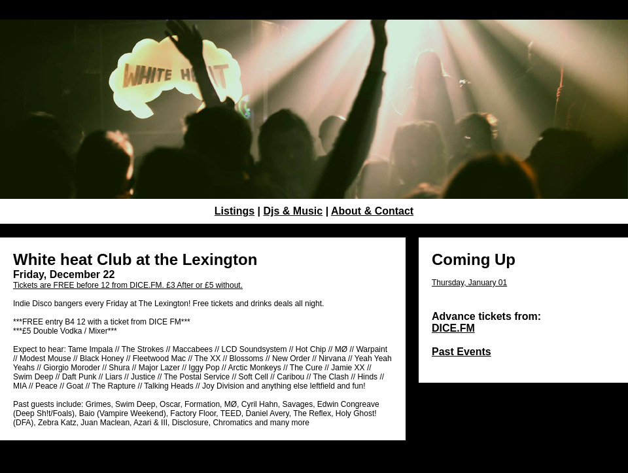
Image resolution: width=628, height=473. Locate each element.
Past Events (461, 351)
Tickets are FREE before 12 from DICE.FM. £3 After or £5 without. (128, 285)
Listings (234, 211)
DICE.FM (453, 328)
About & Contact (372, 211)
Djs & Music (293, 211)
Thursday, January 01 (469, 282)
